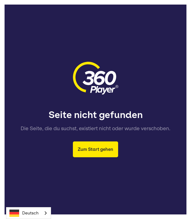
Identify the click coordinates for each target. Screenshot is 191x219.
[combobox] (28, 213)
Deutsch (24, 213)
